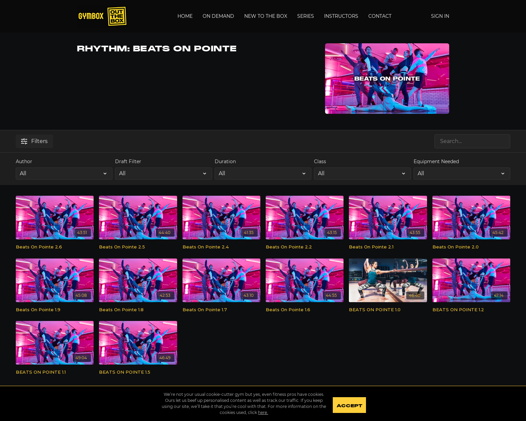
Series (305, 16)
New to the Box (265, 16)
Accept (352, 404)
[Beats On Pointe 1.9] (55, 310)
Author (24, 161)
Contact (379, 16)
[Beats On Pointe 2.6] (55, 247)
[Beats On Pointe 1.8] (138, 310)
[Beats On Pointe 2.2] (305, 247)
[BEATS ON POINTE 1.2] (471, 310)
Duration (225, 161)
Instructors (341, 16)
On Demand (218, 16)
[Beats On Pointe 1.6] (305, 310)
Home (185, 16)
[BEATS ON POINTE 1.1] (55, 372)
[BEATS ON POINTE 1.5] (138, 372)
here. (261, 412)
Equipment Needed (436, 161)
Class (320, 161)
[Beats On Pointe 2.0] (471, 247)
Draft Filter (128, 161)
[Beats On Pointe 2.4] (221, 247)
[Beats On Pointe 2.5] (138, 247)
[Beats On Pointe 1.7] (221, 310)
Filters (34, 141)
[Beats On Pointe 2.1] (388, 247)
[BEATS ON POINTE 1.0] (388, 310)
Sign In (440, 16)
